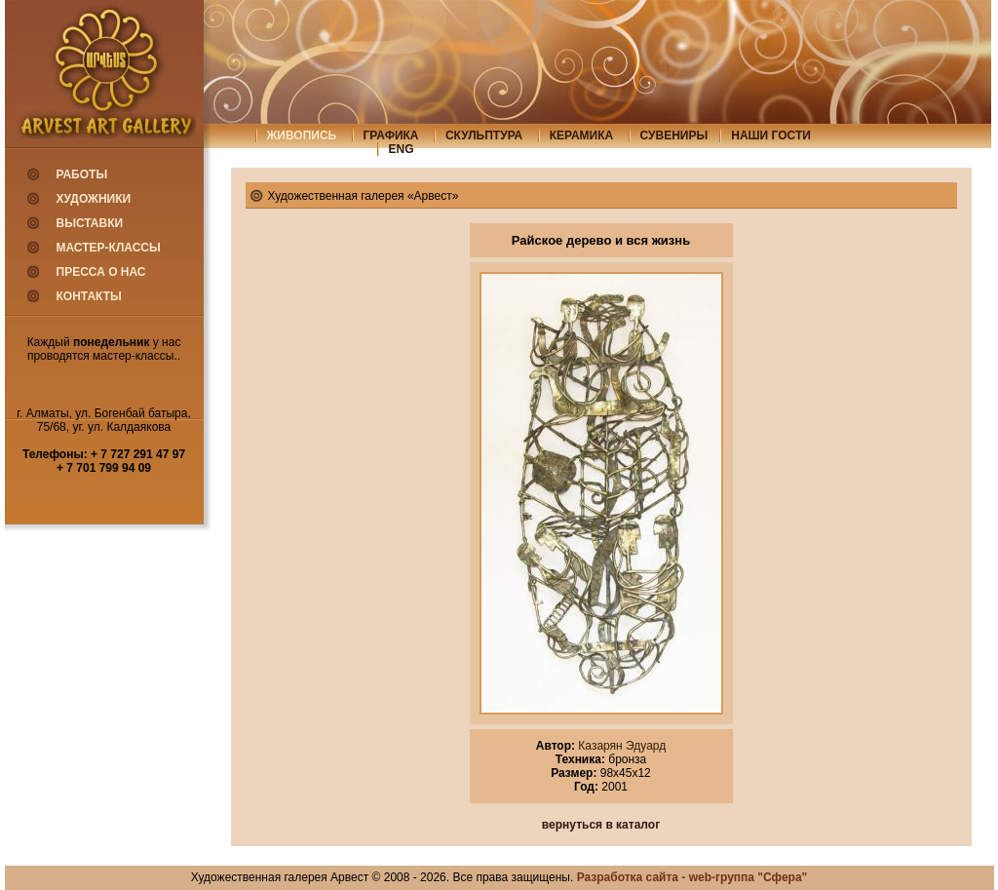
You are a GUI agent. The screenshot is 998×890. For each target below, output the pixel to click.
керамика (582, 135)
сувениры (674, 135)
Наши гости (771, 135)
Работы (82, 174)
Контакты (89, 296)
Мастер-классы (109, 247)
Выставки (90, 223)
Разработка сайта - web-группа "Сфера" (692, 877)
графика (391, 135)
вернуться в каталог (601, 825)
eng (401, 149)
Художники (94, 199)
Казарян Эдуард (620, 746)
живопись (302, 135)
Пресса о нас (101, 272)
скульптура (483, 135)
